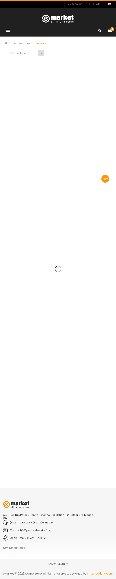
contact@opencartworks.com (31, 530)
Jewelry (41, 43)
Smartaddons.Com (100, 574)
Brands (11, 559)
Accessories (22, 43)
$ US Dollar (96, 4)
